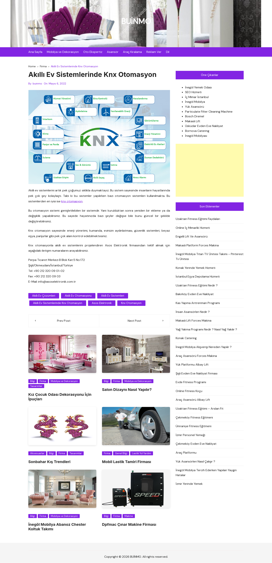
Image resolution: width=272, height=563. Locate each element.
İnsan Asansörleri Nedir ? (193, 312)
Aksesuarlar (37, 453)
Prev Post (63, 321)
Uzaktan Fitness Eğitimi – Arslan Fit (199, 409)
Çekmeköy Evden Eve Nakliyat (196, 444)
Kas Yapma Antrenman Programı (198, 303)
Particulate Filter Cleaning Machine (209, 112)
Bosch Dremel (194, 116)
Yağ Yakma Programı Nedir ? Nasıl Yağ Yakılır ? (206, 329)
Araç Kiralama (132, 52)
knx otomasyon (72, 201)
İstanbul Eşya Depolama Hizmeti (198, 276)
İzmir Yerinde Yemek (189, 484)
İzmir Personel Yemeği (190, 435)
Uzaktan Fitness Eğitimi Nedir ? (197, 285)
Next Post (134, 321)
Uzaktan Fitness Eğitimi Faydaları (198, 219)
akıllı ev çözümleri (43, 296)
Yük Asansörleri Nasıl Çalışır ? (195, 461)
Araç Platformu (186, 453)
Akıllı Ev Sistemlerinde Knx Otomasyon (57, 303)
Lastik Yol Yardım (141, 453)
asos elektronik (101, 303)
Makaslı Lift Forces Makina (193, 320)
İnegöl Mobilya (195, 102)
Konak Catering (186, 338)
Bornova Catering (197, 131)
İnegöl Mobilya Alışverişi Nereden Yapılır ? (204, 347)
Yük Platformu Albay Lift (192, 365)
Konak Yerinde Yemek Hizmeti (195, 268)
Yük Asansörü (194, 107)
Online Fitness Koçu (189, 391)
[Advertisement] (210, 170)
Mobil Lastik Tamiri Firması (126, 461)
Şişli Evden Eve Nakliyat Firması (196, 373)
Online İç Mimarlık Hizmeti (193, 228)
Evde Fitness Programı (191, 382)
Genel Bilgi (121, 453)
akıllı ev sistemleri (112, 296)
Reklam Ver (154, 52)
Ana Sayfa (35, 52)
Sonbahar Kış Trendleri (49, 461)
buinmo (37, 83)
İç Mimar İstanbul (197, 97)
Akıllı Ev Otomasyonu (78, 296)
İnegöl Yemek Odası (198, 87)
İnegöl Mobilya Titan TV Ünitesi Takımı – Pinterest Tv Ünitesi (209, 256)
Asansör (112, 52)
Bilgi (32, 381)
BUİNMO (136, 21)
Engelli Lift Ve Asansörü (192, 236)
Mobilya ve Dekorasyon (63, 52)
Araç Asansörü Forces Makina (196, 356)
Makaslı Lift (192, 121)
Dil (167, 52)
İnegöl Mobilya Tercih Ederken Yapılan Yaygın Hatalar (206, 472)
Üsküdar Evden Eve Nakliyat (204, 126)
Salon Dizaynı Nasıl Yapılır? (127, 389)
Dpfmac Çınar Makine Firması (129, 524)
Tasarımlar (36, 386)
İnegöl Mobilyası (196, 136)
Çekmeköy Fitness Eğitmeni (194, 417)
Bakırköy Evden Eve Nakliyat (195, 294)
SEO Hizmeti (193, 92)
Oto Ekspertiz (92, 52)
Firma (43, 381)
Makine (128, 516)
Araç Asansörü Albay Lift (193, 400)
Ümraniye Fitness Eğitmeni (193, 426)
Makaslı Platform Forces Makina (197, 245)
